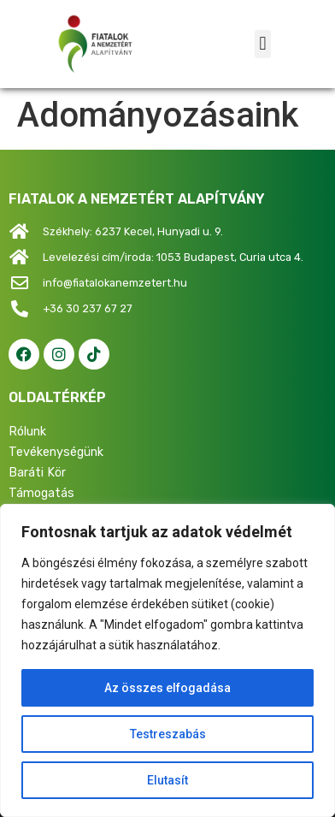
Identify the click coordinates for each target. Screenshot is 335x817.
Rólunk (27, 431)
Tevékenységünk (56, 452)
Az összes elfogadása (167, 688)
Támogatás (41, 493)
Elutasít (167, 780)
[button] (263, 44)
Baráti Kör (37, 472)
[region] (167, 660)
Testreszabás (168, 734)
